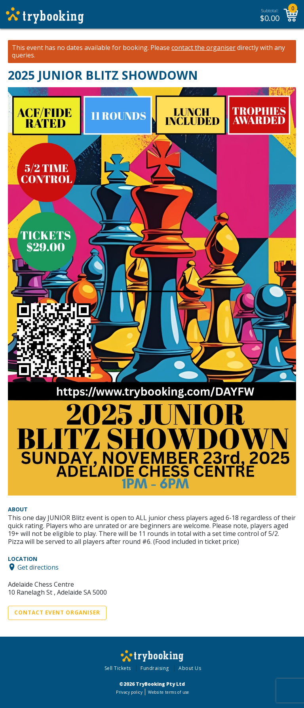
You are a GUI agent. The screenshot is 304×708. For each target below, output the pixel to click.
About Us (190, 668)
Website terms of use (168, 692)
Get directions (38, 567)
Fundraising (155, 668)
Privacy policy (129, 692)
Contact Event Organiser (57, 612)
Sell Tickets (117, 668)
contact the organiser (203, 48)
